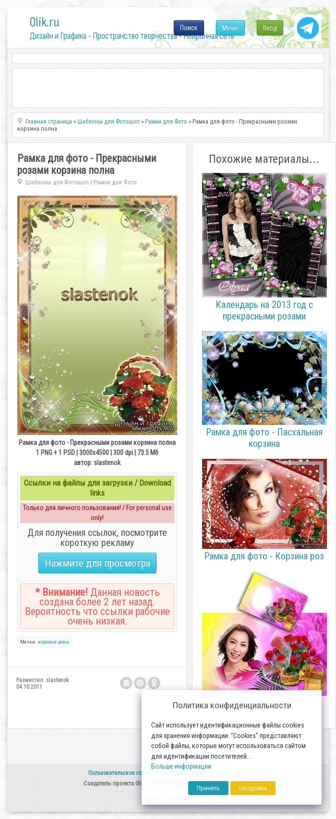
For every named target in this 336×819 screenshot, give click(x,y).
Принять (208, 788)
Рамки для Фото (115, 182)
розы (63, 642)
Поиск (189, 28)
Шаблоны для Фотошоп (57, 182)
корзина (47, 642)
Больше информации (181, 766)
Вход (270, 28)
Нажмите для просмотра (97, 563)
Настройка (253, 788)
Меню (230, 28)
